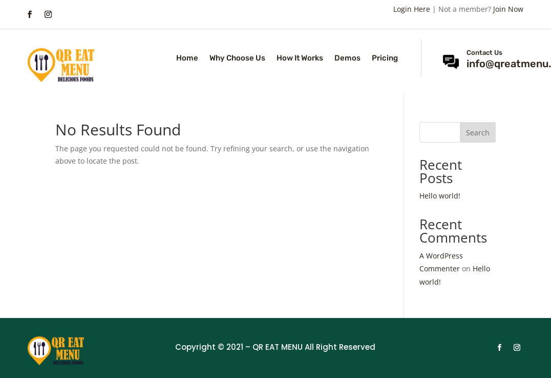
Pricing (385, 58)
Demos (347, 58)
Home (187, 58)
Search (478, 132)
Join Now (508, 9)
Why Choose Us (237, 58)
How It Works (300, 58)
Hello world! (439, 196)
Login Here (411, 9)
